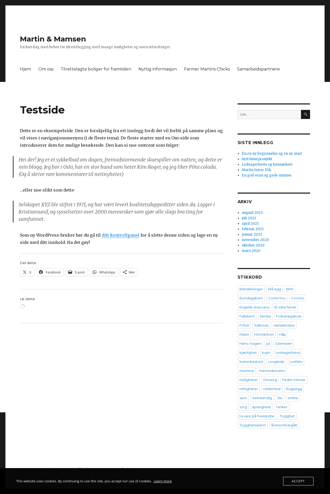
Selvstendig (262, 398)
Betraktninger (251, 289)
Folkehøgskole (289, 316)
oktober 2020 (253, 245)
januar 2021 (252, 234)
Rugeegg (294, 389)
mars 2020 (251, 251)
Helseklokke (284, 325)
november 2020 (255, 240)
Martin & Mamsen (53, 38)
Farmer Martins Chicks (207, 69)
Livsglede (276, 361)
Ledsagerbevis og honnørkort (267, 164)
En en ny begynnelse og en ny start (272, 153)
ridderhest (272, 389)
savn (243, 398)
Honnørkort (264, 334)
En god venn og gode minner (267, 175)
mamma (246, 371)
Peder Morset (293, 380)
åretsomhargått (284, 425)
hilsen (244, 334)
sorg (243, 407)
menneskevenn (272, 371)
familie (265, 316)
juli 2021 (249, 218)
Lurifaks (296, 361)
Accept (298, 481)
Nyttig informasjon (157, 69)
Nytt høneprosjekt (257, 159)
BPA (289, 289)
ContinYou (277, 298)
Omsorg (270, 380)
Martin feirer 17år (257, 170)
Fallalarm (247, 316)
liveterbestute (251, 361)
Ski (279, 398)
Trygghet (287, 416)
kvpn (266, 352)
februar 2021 (252, 229)
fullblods (261, 325)
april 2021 (250, 223)
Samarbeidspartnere (258, 69)
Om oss (45, 69)
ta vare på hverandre (256, 416)
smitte (293, 398)
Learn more (162, 481)
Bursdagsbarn (251, 298)
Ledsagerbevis (287, 352)
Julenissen (283, 343)
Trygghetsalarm (252, 425)
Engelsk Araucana (254, 307)
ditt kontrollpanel (121, 235)
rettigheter (248, 389)
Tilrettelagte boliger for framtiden (96, 69)
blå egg (274, 289)
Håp (282, 334)
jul (268, 343)
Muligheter (248, 380)
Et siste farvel (285, 307)
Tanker (282, 407)
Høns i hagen (250, 343)
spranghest (261, 407)
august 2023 (252, 212)
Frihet (244, 325)
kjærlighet (248, 352)
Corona (297, 298)
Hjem (25, 69)
